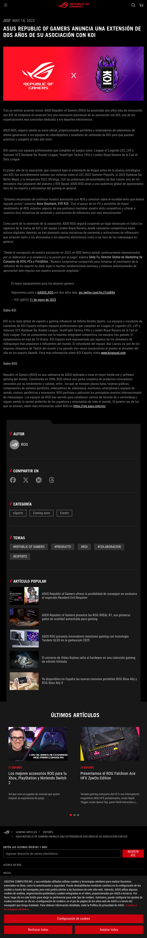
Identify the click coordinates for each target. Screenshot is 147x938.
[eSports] (48, 832)
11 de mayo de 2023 (43, 300)
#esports (20, 556)
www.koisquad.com (113, 353)
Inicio (7, 872)
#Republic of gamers (28, 547)
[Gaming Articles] (26, 832)
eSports (18, 513)
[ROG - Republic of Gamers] (73, 5)
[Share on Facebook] (13, 480)
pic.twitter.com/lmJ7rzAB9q (97, 292)
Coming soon (41, 513)
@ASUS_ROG (45, 292)
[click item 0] (70, 815)
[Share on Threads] (51, 480)
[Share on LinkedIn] (38, 480)
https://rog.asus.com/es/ (89, 406)
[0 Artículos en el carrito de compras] (141, 5)
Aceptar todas (109, 930)
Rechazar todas (38, 930)
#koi (84, 547)
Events (64, 513)
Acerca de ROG (12, 864)
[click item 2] (78, 815)
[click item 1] (74, 815)
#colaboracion (109, 547)
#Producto (62, 547)
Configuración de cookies (73, 919)
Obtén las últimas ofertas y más (25, 847)
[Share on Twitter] (26, 480)
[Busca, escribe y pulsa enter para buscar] (133, 5)
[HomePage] (6, 832)
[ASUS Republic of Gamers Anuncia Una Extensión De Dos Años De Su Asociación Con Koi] (71, 836)
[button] (5, 5)
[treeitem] (38, 765)
